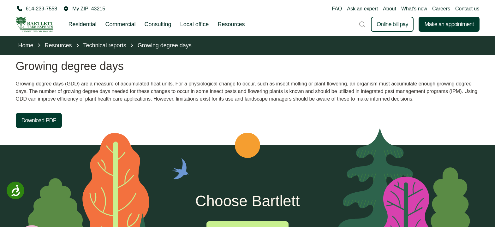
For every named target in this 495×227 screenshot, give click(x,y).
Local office (194, 24)
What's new (414, 8)
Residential (83, 24)
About (389, 8)
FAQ (337, 8)
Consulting (158, 24)
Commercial (120, 24)
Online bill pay (392, 24)
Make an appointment (449, 24)
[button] (84, 9)
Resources (231, 24)
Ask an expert (362, 8)
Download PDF (38, 120)
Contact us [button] (467, 8)
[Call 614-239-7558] (36, 9)
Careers (441, 8)
